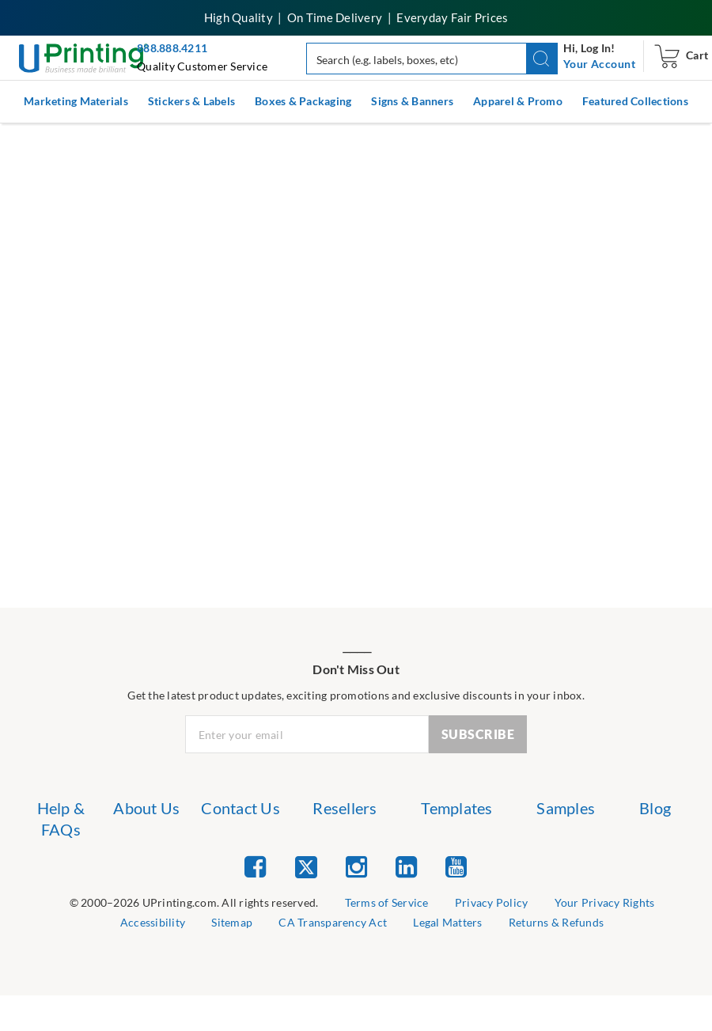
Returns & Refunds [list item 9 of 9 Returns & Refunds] (556, 922)
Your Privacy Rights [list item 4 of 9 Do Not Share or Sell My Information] (605, 902)
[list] (194, 903)
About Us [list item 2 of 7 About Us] (146, 807)
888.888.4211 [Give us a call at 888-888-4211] (172, 48)
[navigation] (599, 64)
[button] (542, 58)
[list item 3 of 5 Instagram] (356, 866)
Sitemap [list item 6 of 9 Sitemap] (231, 922)
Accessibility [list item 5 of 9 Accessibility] (152, 922)
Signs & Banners (412, 101)
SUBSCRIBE (478, 733)
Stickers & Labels (191, 101)
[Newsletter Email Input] (307, 734)
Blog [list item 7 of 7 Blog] (655, 807)
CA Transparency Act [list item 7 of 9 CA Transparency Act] (332, 922)
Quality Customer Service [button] (202, 66)
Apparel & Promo (517, 101)
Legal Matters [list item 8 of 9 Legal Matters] (447, 922)
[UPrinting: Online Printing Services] (83, 56)
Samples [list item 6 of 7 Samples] (565, 807)
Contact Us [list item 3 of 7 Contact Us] (240, 807)
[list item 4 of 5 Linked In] (406, 866)
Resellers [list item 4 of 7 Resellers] (344, 807)
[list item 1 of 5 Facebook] (255, 866)
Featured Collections (635, 101)
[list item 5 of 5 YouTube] (456, 866)
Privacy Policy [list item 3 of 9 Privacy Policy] (491, 902)
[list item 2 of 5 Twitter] (306, 868)
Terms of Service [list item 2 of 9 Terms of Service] (387, 902)
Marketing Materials (76, 101)
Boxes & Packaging (303, 101)
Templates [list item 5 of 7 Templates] (456, 807)
